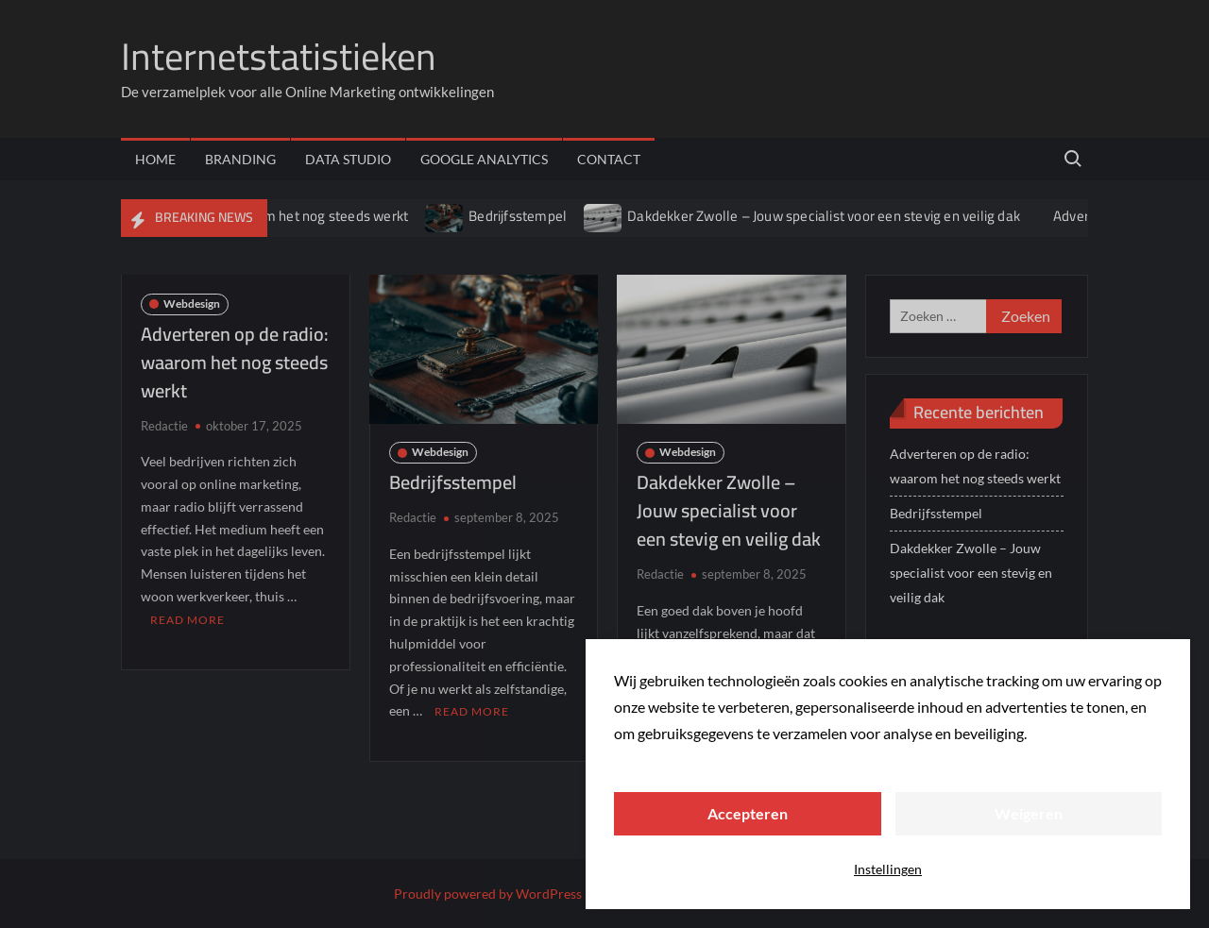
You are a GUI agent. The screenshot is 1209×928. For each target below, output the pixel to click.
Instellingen (888, 869)
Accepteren (747, 813)
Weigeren (1029, 813)
